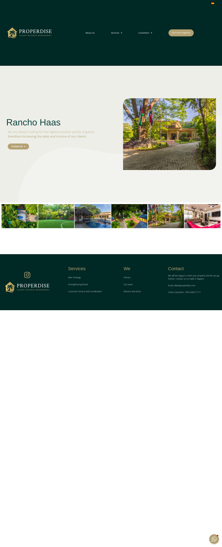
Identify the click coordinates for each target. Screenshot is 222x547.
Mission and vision (132, 389)
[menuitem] (213, 3)
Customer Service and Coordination (85, 389)
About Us (90, 32)
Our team (128, 382)
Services (116, 32)
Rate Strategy (74, 375)
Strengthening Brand (78, 382)
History (127, 375)
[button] (214, 539)
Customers (145, 32)
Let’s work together (181, 32)
